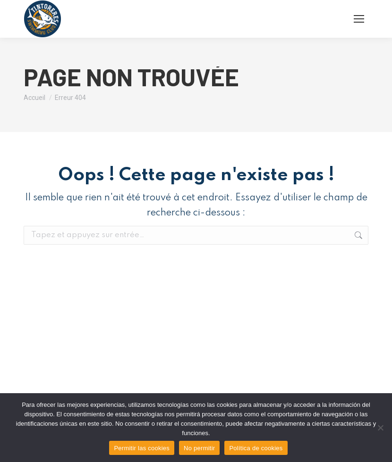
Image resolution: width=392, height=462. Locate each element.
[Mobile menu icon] (358, 18)
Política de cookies (255, 448)
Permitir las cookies (142, 448)
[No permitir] (380, 427)
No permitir (199, 448)
